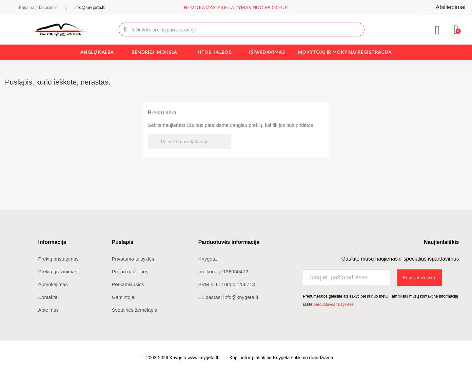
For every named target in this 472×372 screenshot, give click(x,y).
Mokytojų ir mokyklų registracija (345, 52)
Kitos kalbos (216, 52)
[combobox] (242, 29)
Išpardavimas (267, 52)
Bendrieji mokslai (157, 52)
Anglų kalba (99, 52)
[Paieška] (189, 141)
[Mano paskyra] (437, 30)
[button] (456, 29)
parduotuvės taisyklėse (334, 304)
